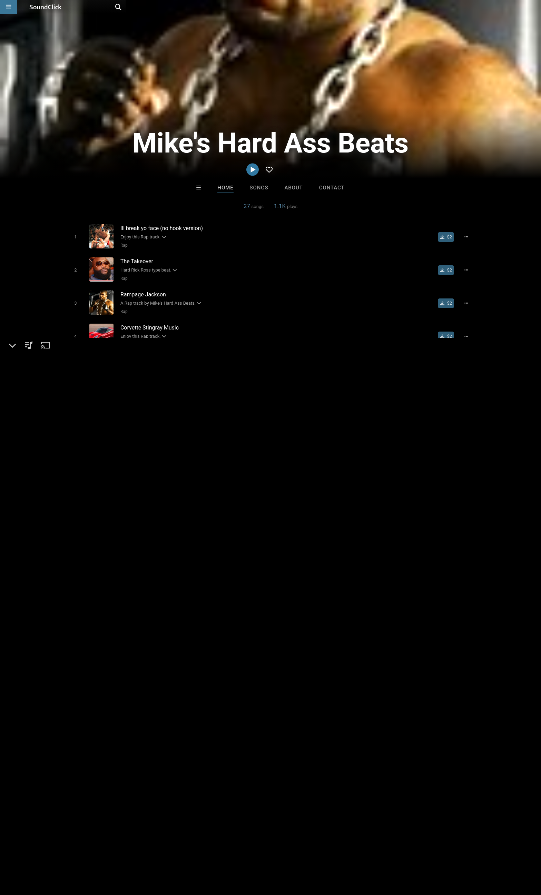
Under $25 (335, 740)
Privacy (176, 854)
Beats (82, 462)
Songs (259, 188)
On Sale (292, 740)
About (293, 188)
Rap (122, 245)
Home (225, 188)
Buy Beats (249, 740)
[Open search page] (534, 7)
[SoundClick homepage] (45, 6)
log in (412, 466)
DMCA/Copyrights (140, 854)
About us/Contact (73, 854)
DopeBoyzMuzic (185, 702)
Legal (197, 854)
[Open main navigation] (8, 7)
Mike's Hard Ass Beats (97, 438)
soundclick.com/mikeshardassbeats (117, 478)
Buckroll (242, 702)
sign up (387, 466)
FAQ (41, 854)
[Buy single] (449, 237)
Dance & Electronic (115, 462)
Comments (377, 438)
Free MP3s (205, 740)
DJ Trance (356, 702)
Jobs (106, 854)
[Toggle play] (73, 236)
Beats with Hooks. (299, 702)
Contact (332, 188)
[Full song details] (469, 237)
